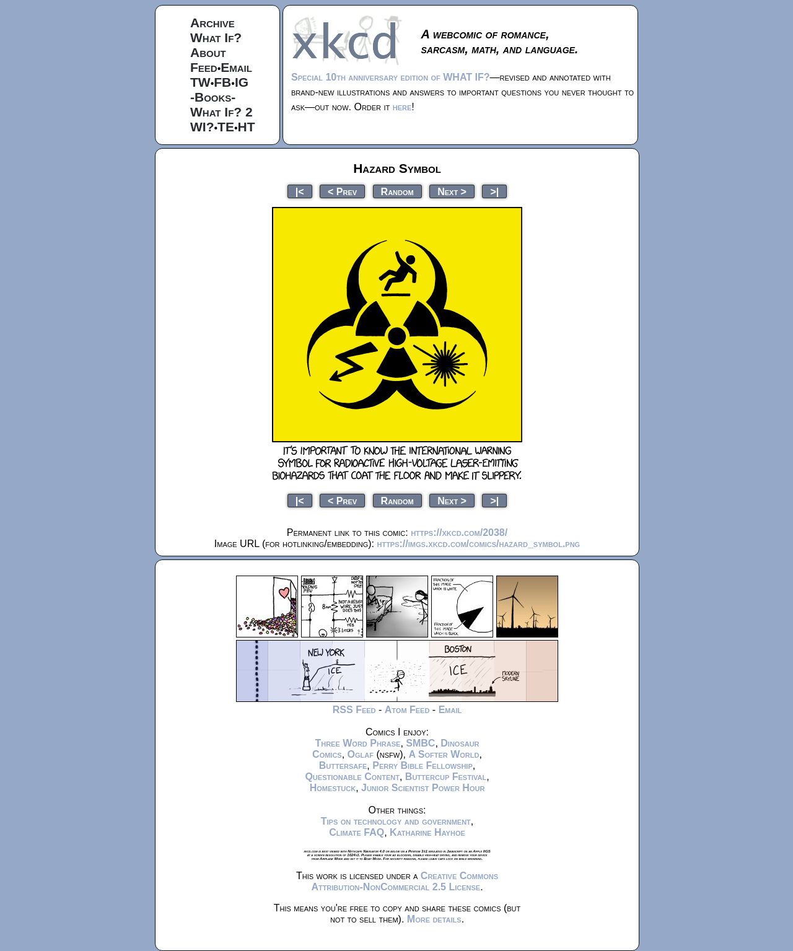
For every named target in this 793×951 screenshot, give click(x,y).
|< (300, 191)
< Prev (342, 191)
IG (241, 82)
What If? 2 (221, 112)
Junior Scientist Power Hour (422, 787)
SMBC (420, 743)
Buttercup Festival (445, 776)
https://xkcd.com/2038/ (459, 532)
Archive (212, 22)
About (208, 52)
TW (200, 82)
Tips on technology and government (396, 821)
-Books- (212, 97)
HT (246, 127)
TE (225, 127)
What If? (216, 37)
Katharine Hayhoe (427, 832)
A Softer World (443, 754)
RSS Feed (354, 709)
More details (434, 919)
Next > (452, 191)
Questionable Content (352, 776)
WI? (202, 127)
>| (494, 191)
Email (236, 67)
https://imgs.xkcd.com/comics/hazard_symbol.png (478, 543)
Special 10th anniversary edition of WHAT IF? (390, 77)
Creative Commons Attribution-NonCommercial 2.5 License (404, 881)
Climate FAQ (356, 832)
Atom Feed (407, 709)
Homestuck (333, 787)
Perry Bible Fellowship (422, 765)
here (402, 107)
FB (222, 82)
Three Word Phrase (357, 743)
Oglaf (361, 754)
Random (397, 191)
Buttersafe (343, 765)
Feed (203, 67)
